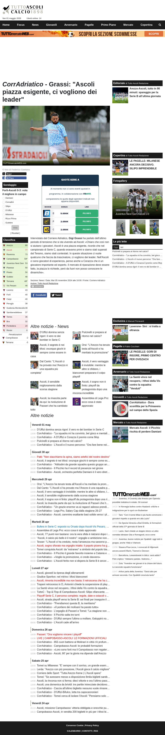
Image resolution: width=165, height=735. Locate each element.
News (41, 280)
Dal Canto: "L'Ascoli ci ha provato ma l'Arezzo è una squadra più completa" (79, 488)
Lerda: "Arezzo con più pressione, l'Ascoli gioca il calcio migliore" (73, 669)
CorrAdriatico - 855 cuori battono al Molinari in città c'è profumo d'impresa (78, 642)
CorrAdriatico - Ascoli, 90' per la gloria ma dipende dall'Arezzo (71, 653)
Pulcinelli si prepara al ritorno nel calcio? (59, 441)
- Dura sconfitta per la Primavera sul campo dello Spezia (145, 406)
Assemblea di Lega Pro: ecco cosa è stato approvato (95, 402)
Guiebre (9, 222)
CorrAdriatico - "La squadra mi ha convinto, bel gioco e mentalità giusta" (77, 433)
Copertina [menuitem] (146, 24)
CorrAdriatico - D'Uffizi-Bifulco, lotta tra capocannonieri (67, 692)
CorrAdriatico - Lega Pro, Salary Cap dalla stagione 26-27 (69, 510)
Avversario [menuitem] (70, 24)
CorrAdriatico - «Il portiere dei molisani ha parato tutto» (68, 607)
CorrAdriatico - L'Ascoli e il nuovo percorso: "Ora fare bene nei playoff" (76, 444)
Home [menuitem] (6, 24)
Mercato (118, 422)
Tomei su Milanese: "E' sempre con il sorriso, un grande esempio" (73, 665)
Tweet (56, 295)
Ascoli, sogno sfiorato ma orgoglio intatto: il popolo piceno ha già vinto (76, 545)
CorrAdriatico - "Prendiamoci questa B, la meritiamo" (66, 603)
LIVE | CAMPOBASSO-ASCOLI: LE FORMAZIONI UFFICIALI (72, 638)
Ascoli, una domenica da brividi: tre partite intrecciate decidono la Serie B (78, 684)
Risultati (15, 233)
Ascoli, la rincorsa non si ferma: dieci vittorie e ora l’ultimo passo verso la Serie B (82, 680)
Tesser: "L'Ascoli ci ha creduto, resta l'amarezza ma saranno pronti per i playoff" (81, 541)
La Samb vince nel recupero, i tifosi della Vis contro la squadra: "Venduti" (78, 588)
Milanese (10, 214)
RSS (96, 731)
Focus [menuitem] (21, 24)
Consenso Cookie (74, 725)
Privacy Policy (92, 725)
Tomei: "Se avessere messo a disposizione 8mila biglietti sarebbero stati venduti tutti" (84, 677)
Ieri (121, 247)
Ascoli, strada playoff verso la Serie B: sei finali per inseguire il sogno (75, 599)
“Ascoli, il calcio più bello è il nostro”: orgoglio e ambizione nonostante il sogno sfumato (85, 538)
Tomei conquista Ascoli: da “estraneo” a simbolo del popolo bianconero (76, 549)
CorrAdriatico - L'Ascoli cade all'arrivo (58, 622)
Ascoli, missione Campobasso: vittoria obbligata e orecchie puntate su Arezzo (80, 708)
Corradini (10, 202)
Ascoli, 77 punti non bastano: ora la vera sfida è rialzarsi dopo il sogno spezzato (81, 534)
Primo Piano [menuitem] (108, 24)
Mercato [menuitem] (128, 24)
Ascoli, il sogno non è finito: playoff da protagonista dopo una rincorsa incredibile (82, 499)
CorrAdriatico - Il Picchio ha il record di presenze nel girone (70, 468)
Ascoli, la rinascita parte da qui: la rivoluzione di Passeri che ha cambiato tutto (80, 503)
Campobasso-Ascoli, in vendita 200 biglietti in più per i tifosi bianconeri (76, 711)
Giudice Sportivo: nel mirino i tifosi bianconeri (62, 576)
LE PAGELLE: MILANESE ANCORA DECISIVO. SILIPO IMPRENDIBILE (144, 164)
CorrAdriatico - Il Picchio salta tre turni (58, 614)
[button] (15, 227)
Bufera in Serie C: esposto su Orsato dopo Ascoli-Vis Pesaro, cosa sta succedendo (83, 526)
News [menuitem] (35, 24)
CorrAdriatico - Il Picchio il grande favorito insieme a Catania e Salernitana (78, 553)
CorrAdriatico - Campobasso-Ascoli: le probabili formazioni (70, 645)
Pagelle (117, 346)
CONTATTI (87, 731)
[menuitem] (159, 25)
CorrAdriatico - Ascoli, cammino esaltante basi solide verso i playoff (74, 514)
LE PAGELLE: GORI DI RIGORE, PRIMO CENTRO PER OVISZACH (145, 355)
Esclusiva (119, 321)
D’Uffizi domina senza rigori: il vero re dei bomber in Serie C (52, 336)
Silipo (8, 206)
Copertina (119, 155)
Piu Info (87, 213)
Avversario (119, 371)
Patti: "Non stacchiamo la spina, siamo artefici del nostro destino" (73, 456)
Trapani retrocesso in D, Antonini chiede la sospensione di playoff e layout (78, 584)
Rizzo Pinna (11, 218)
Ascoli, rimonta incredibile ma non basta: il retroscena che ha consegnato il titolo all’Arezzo (88, 580)
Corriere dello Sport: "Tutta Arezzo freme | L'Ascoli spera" (69, 673)
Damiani (9, 198)
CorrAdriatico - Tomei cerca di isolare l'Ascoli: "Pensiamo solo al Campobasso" (81, 696)
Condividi (39, 295)
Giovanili (118, 397)
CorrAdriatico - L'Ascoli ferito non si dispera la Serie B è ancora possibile (78, 560)
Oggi (116, 247)
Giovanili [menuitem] (51, 24)
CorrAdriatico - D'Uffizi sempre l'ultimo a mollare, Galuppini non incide (76, 618)
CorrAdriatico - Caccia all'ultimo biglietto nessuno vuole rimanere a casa (77, 688)
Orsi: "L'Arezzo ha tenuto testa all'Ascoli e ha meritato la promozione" (96, 349)
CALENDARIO (73, 731)
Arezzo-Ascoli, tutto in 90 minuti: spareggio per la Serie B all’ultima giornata (145, 92)
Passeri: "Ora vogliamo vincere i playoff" (59, 634)
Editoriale (119, 83)
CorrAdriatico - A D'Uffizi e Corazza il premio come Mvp (68, 437)
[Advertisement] (70, 310)
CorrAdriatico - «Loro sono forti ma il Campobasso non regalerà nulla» (76, 649)
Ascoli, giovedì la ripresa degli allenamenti (60, 573)
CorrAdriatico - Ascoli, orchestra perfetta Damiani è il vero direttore (74, 472)
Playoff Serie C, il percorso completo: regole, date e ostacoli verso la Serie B (80, 595)
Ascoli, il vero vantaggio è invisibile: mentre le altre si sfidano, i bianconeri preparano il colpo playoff (91, 369)
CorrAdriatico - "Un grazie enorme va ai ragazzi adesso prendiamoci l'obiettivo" (81, 507)
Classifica (9, 240)
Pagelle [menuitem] (89, 24)
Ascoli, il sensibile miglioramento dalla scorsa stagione (51, 385)
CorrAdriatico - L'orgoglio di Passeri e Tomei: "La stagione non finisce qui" (78, 611)
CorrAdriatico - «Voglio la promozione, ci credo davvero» (68, 557)
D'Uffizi (9, 210)
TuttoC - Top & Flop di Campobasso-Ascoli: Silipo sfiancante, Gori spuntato (79, 592)
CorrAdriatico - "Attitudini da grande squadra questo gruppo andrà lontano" (79, 464)
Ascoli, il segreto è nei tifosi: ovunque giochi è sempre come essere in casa (79, 460)
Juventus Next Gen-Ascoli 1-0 (132, 214)
